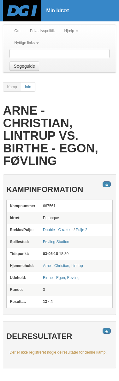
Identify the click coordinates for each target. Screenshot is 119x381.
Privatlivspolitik (42, 31)
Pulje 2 (81, 230)
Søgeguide (24, 66)
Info (28, 87)
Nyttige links (26, 43)
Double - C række (58, 230)
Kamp (12, 87)
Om (17, 31)
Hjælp (71, 31)
